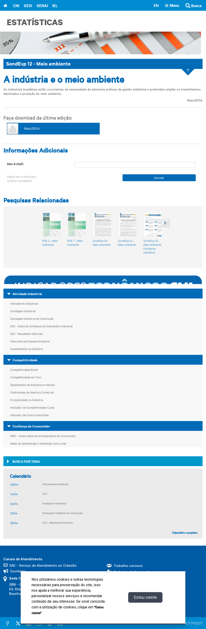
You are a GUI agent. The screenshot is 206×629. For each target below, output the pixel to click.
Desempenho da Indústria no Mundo (32, 384)
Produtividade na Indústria (26, 399)
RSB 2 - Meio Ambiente (50, 242)
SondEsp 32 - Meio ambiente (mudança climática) (152, 246)
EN (156, 5)
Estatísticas (35, 22)
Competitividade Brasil (24, 369)
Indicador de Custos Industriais (29, 415)
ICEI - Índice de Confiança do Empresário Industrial (41, 326)
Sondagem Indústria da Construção (32, 318)
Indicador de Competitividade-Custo (32, 407)
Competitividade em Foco (25, 377)
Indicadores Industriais (24, 303)
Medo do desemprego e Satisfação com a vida (38, 443)
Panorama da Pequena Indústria (30, 341)
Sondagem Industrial (23, 311)
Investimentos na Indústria (26, 348)
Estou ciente (145, 597)
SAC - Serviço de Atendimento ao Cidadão (43, 565)
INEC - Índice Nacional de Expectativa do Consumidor (43, 435)
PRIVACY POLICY (190, 623)
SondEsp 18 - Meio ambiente (101, 242)
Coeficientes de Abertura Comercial (32, 392)
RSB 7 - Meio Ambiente (75, 242)
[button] (165, 236)
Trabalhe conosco (128, 565)
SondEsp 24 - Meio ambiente (127, 242)
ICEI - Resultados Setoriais (26, 333)
